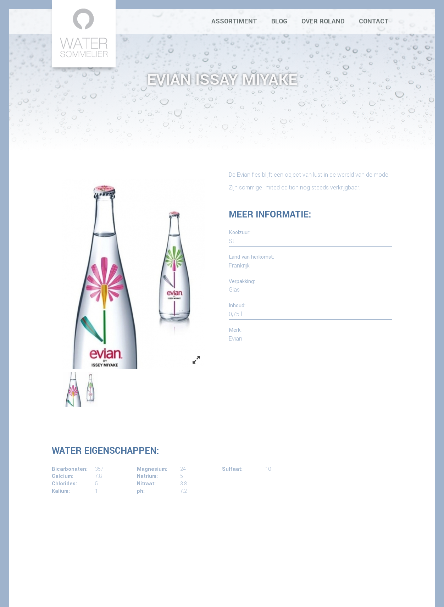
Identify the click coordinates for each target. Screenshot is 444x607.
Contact (374, 21)
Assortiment (234, 21)
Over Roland (323, 21)
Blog (279, 21)
